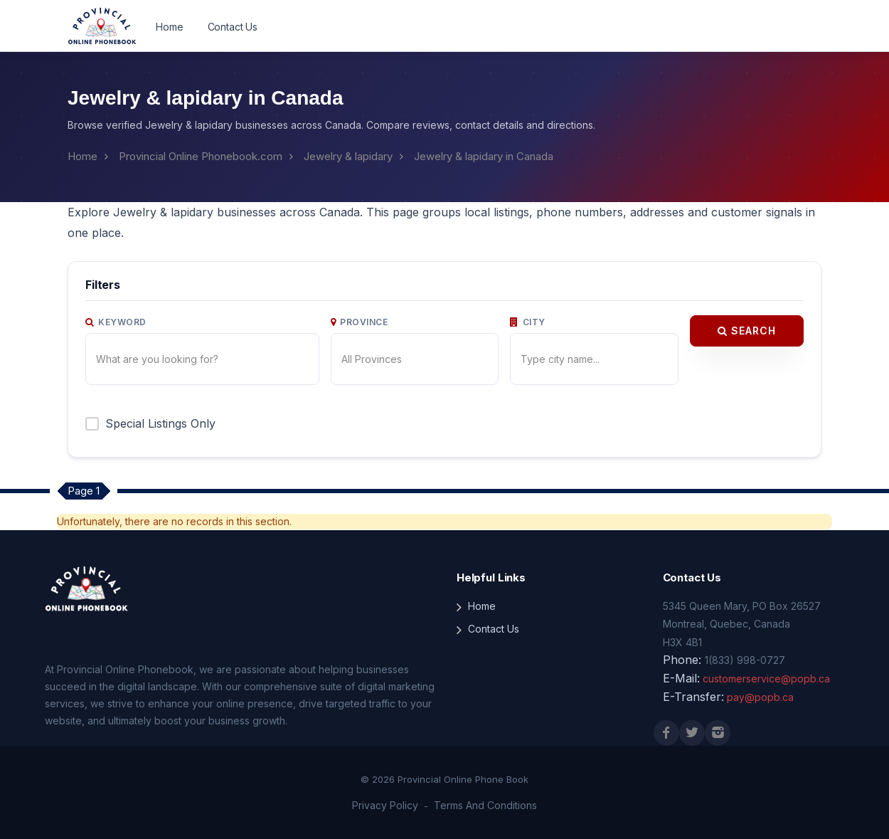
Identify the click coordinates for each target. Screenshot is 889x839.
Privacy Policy (385, 805)
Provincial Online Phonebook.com (200, 156)
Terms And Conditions (485, 805)
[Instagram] (717, 733)
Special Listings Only (160, 423)
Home (169, 27)
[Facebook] (666, 733)
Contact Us (233, 27)
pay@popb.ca (760, 697)
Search (747, 330)
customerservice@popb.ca (766, 678)
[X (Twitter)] (692, 733)
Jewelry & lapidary (348, 156)
